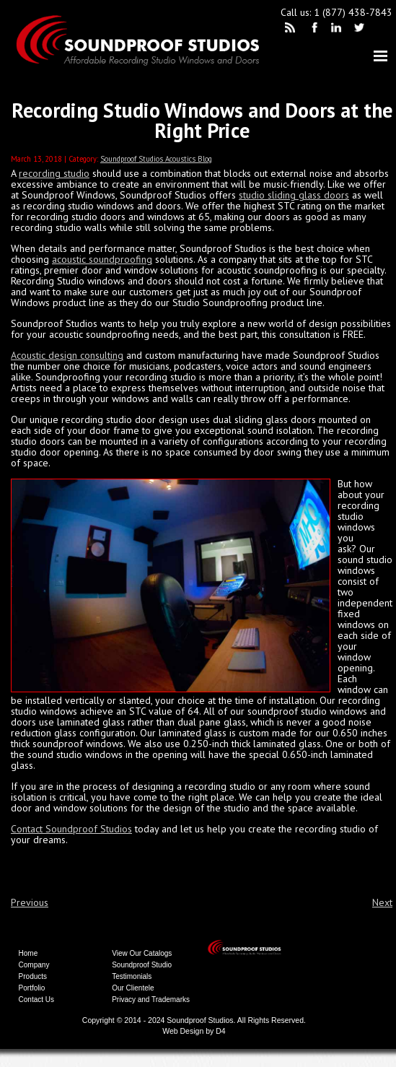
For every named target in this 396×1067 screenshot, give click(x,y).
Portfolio (32, 988)
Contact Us (36, 999)
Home (28, 953)
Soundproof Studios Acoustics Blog (156, 159)
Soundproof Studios (200, 1020)
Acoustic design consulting (67, 355)
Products (33, 976)
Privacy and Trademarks (151, 999)
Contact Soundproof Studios (71, 828)
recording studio (54, 173)
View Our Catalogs (142, 953)
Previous (29, 902)
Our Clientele (133, 988)
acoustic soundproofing (102, 259)
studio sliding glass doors (294, 194)
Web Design (182, 1031)
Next (382, 902)
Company (34, 965)
